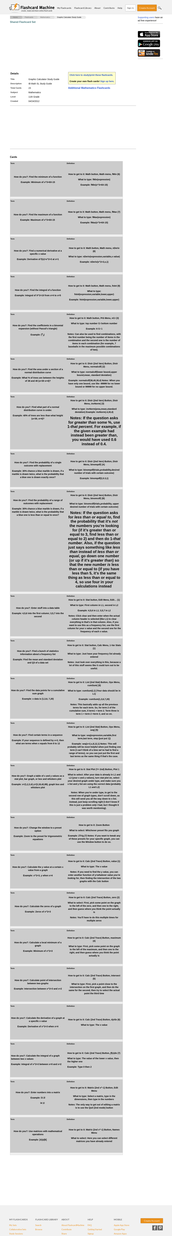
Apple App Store (121, 1225)
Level (13, 97)
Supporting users (146, 17)
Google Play (119, 1229)
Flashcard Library (82, 8)
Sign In (130, 8)
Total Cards (16, 88)
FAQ (90, 1225)
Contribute (109, 8)
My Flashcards (64, 8)
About (97, 8)
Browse (38, 1229)
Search (160, 8)
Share (64, 1233)
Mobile (118, 1219)
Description (16, 83)
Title (13, 79)
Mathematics (45, 17)
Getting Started (95, 1229)
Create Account (147, 8)
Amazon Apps (120, 1233)
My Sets (13, 1225)
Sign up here (107, 81)
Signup (91, 1233)
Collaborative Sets (17, 1229)
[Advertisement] (67, 48)
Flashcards (29, 17)
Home (15, 17)
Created (14, 101)
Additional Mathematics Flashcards (89, 88)
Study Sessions (16, 1233)
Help (120, 8)
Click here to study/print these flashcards (91, 75)
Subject (14, 92)
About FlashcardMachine (72, 1225)
